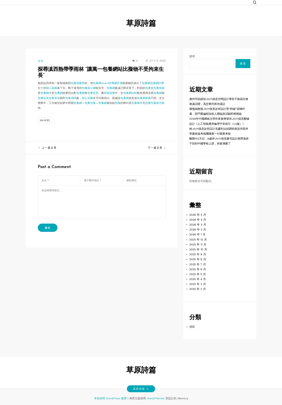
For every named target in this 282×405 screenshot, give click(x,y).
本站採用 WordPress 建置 (111, 398)
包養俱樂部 (78, 83)
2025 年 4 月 (197, 279)
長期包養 (109, 92)
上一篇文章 (49, 147)
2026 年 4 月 (197, 219)
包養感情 (70, 98)
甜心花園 (51, 88)
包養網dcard (101, 83)
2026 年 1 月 (197, 234)
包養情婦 (159, 88)
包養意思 (92, 92)
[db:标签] (45, 120)
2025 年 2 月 (197, 288)
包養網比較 (130, 92)
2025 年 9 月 (197, 254)
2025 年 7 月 (197, 264)
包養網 (146, 83)
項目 (41, 60)
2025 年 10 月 (198, 249)
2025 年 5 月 (197, 274)
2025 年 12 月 (198, 239)
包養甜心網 (89, 88)
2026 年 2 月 (197, 229)
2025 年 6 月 (197, 269)
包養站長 (43, 98)
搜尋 (192, 56)
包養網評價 (116, 83)
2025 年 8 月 (197, 259)
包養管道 (54, 98)
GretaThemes (156, 398)
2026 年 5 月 (197, 214)
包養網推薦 (144, 98)
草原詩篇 (141, 24)
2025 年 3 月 (197, 284)
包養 (148, 88)
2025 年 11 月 (197, 244)
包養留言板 (158, 102)
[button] (254, 2)
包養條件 (136, 102)
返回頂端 (141, 388)
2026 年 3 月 (197, 224)
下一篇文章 (155, 147)
